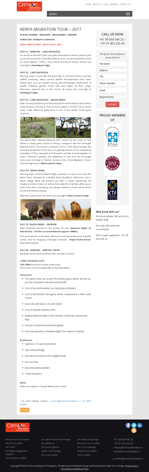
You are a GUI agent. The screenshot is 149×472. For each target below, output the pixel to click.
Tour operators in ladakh (16, 458)
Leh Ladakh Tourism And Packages (56, 439)
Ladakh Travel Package (51, 451)
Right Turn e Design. (116, 465)
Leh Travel (10, 447)
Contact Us (124, 4)
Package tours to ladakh (87, 451)
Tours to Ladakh (83, 455)
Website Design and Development (90, 465)
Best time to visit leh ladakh (17, 439)
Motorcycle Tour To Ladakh (88, 443)
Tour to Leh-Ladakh (49, 455)
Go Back (25, 410)
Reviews (113, 4)
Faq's (105, 4)
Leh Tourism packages (86, 447)
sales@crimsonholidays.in (127, 451)
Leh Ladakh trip (48, 443)
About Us (97, 4)
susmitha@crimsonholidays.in (128, 458)
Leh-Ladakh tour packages (88, 439)
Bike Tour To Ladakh (14, 443)
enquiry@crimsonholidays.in (128, 447)
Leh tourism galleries (50, 447)
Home (88, 4)
